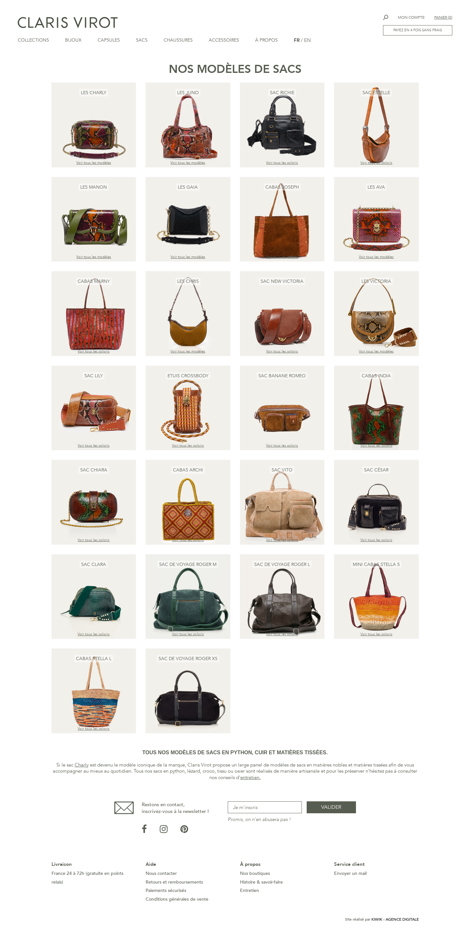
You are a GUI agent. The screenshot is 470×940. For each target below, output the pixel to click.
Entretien (249, 892)
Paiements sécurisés (166, 892)
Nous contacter (161, 875)
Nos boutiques (255, 875)
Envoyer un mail (350, 875)
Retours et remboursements (174, 884)
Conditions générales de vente (177, 901)
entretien (249, 779)
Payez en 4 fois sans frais (417, 30)
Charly (82, 767)
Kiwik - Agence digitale (395, 921)
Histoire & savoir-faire (261, 884)
